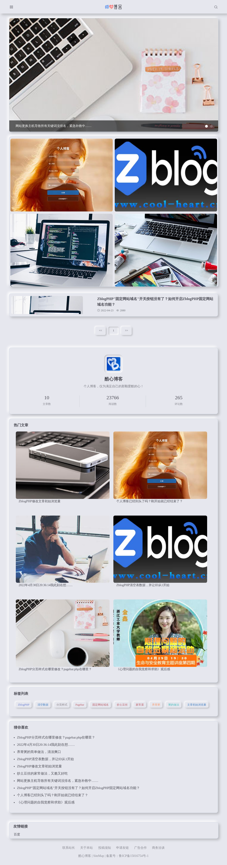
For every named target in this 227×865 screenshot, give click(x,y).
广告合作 (140, 847)
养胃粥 (156, 704)
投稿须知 (104, 847)
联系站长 (68, 847)
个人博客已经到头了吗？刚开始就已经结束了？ (52, 795)
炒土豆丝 (122, 704)
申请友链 (122, 847)
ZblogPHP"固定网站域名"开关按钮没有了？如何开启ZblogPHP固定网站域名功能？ (78, 788)
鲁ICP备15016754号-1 (133, 856)
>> (126, 330)
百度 (17, 834)
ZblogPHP (23, 704)
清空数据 (42, 704)
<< (100, 330)
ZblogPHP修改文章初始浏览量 (39, 766)
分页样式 (61, 704)
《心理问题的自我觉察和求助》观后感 (46, 802)
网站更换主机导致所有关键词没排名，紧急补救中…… (57, 780)
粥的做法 (173, 704)
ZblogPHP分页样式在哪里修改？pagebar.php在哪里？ (56, 737)
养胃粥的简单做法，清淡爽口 (39, 752)
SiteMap (98, 856)
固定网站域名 (100, 704)
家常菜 (140, 704)
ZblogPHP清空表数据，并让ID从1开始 (45, 759)
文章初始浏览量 (196, 704)
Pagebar (79, 704)
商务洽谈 (158, 847)
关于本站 (86, 847)
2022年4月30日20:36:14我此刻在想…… (46, 744)
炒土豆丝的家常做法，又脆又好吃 (42, 773)
